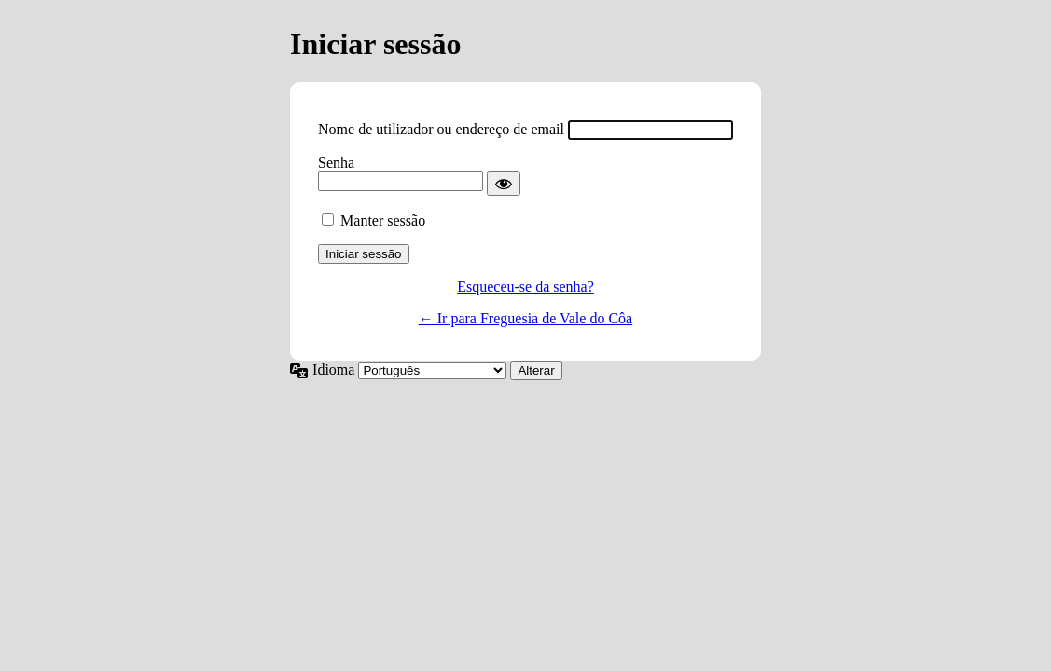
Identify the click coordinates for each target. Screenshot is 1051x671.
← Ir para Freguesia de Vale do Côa (525, 318)
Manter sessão (382, 220)
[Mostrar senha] (503, 183)
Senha (336, 163)
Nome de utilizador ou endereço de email (441, 129)
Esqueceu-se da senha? (525, 286)
